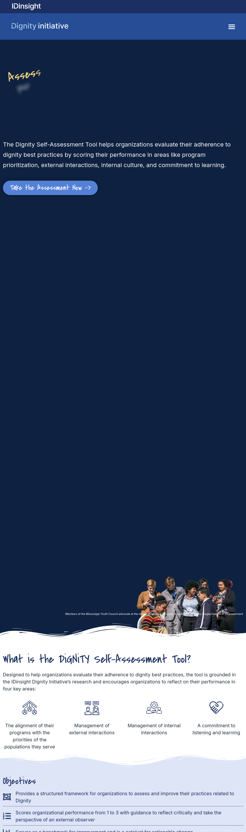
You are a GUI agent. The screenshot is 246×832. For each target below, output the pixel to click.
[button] (231, 26)
